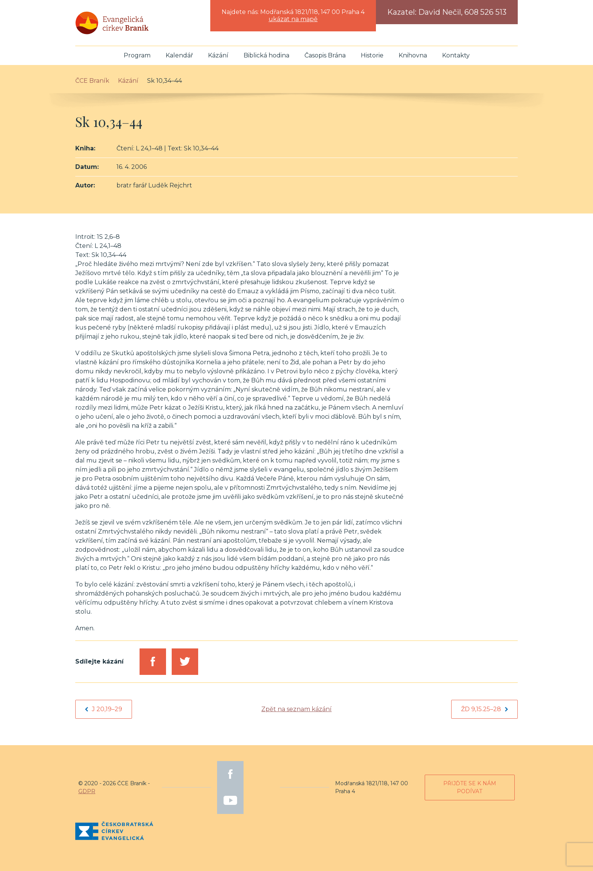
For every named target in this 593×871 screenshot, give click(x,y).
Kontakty (456, 55)
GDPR (86, 791)
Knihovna (413, 55)
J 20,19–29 (103, 709)
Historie (372, 55)
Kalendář (179, 55)
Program (137, 55)
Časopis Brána (325, 55)
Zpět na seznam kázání (296, 709)
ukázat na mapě (293, 19)
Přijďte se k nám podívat (469, 787)
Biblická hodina (266, 55)
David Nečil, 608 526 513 (462, 12)
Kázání (218, 55)
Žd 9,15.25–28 (484, 709)
